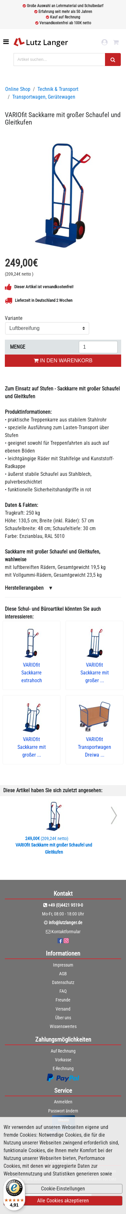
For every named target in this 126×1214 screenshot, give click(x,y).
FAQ (63, 991)
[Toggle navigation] (6, 42)
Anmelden (63, 1101)
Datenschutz (63, 982)
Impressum (63, 965)
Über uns (63, 1017)
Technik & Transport (58, 89)
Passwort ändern (63, 1110)
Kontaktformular (65, 931)
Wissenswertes (63, 1026)
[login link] (104, 42)
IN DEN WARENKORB (63, 360)
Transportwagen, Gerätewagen (43, 97)
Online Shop (17, 89)
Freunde (63, 999)
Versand (63, 1009)
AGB (63, 973)
